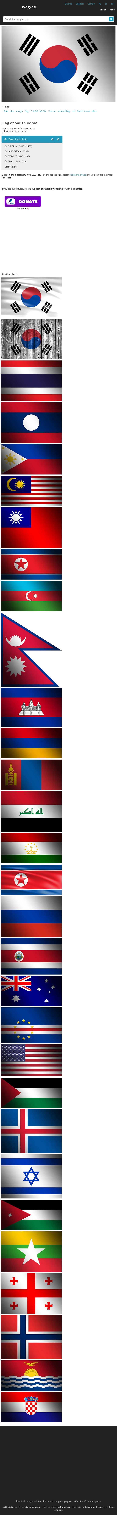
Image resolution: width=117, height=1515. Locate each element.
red (73, 111)
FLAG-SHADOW (38, 111)
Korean (51, 111)
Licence (68, 3)
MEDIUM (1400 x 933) (19, 156)
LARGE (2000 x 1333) (18, 151)
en (106, 3)
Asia (6, 111)
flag (26, 111)
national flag (64, 111)
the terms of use (78, 174)
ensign (19, 111)
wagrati (29, 6)
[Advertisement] (27, 245)
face (112, 9)
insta (103, 9)
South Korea (83, 111)
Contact (91, 3)
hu (100, 3)
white (94, 111)
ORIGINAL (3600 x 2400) (20, 146)
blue (12, 111)
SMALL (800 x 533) (17, 161)
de (112, 3)
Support (80, 3)
